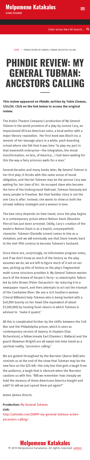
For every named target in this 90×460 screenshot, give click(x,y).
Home (16, 50)
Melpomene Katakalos (31, 7)
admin (78, 448)
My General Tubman (34, 404)
